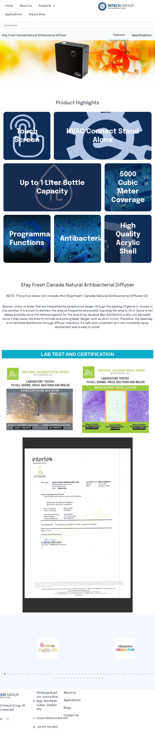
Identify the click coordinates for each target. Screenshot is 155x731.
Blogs (67, 707)
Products (47, 6)
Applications (13, 14)
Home (9, 5)
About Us (26, 5)
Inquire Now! (37, 14)
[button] (4, 649)
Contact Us (71, 715)
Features (119, 35)
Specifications (142, 35)
